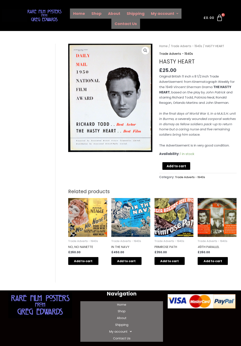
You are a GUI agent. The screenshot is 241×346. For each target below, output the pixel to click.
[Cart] (213, 18)
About (114, 13)
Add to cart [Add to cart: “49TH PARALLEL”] (215, 261)
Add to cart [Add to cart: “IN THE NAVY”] (129, 261)
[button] (145, 51)
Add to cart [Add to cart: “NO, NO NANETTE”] (86, 261)
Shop (96, 13)
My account (164, 13)
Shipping (136, 13)
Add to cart (176, 166)
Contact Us (126, 23)
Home (79, 13)
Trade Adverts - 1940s (187, 46)
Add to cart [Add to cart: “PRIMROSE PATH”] (172, 261)
